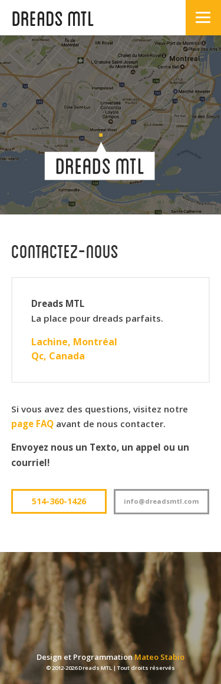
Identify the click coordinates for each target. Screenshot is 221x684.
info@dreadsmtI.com (161, 501)
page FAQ (32, 423)
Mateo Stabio (159, 657)
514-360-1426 (59, 501)
